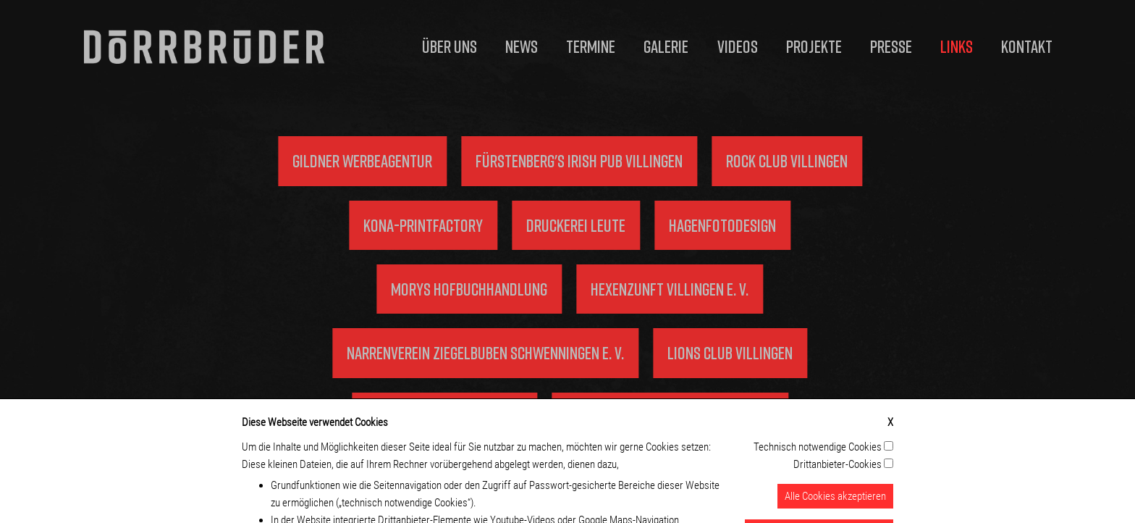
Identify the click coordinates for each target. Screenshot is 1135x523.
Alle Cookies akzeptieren (835, 503)
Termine (590, 46)
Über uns (449, 46)
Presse (891, 46)
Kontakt (1026, 46)
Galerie (666, 46)
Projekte (814, 46)
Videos (737, 46)
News (521, 46)
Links (956, 46)
